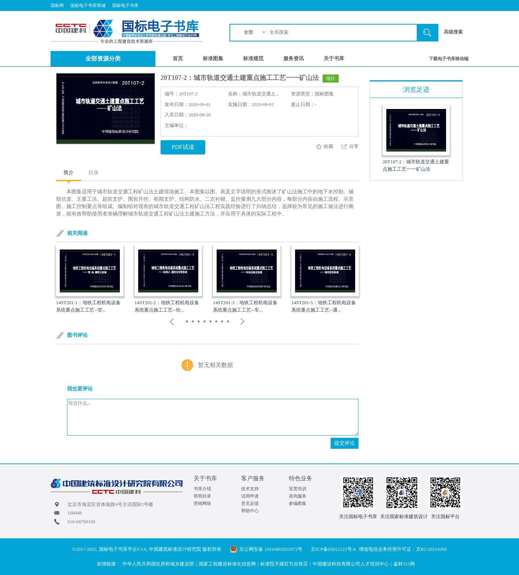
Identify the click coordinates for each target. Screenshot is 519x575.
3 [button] (200, 322)
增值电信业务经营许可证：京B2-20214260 (403, 549)
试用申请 (250, 496)
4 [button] (205, 322)
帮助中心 (250, 510)
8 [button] (229, 322)
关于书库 (334, 58)
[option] (90, 280)
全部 (248, 32)
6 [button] (217, 322)
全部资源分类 (103, 58)
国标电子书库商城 (88, 5)
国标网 (57, 5)
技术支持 (250, 488)
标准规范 (253, 58)
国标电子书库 (125, 5)
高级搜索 (453, 31)
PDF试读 (183, 147)
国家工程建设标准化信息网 (227, 564)
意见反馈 (250, 503)
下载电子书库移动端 (448, 58)
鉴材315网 (404, 564)
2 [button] (194, 322)
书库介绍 (202, 488)
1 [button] (188, 322)
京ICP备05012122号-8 (333, 549)
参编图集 (297, 503)
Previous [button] (172, 321)
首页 (178, 58)
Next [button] (242, 321)
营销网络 (202, 503)
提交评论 (344, 443)
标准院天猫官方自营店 (284, 564)
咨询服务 (297, 496)
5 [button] (211, 322)
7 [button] (223, 322)
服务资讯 (293, 58)
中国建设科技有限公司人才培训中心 (351, 564)
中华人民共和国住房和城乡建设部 (158, 564)
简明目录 (202, 496)
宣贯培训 (297, 488)
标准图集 (213, 58)
